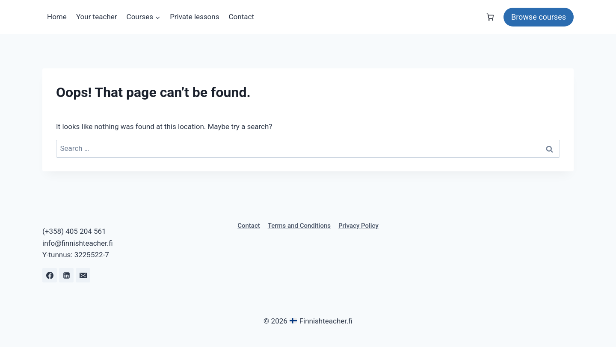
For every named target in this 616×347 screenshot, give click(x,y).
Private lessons (194, 16)
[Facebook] (49, 275)
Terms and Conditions (299, 225)
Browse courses (538, 16)
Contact (241, 16)
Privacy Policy (358, 225)
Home (57, 16)
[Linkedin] (66, 275)
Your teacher (96, 16)
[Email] (83, 275)
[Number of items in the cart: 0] (490, 17)
